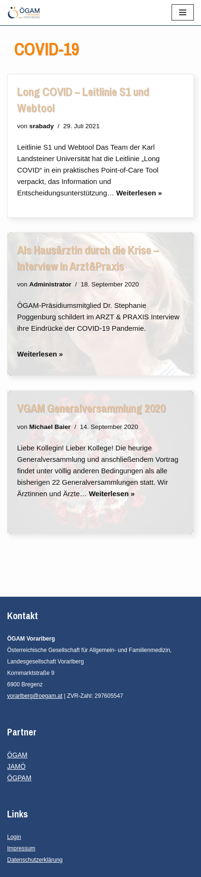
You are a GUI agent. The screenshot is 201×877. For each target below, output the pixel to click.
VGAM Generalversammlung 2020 (91, 408)
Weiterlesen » (139, 193)
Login (14, 837)
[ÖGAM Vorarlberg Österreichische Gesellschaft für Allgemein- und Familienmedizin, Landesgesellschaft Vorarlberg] (23, 13)
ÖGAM (17, 755)
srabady (41, 126)
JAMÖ (16, 766)
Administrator (50, 284)
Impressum (21, 848)
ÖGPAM (19, 778)
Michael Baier (50, 426)
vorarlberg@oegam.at (34, 696)
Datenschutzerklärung (35, 860)
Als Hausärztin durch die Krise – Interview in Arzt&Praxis (88, 258)
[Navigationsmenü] (183, 12)
